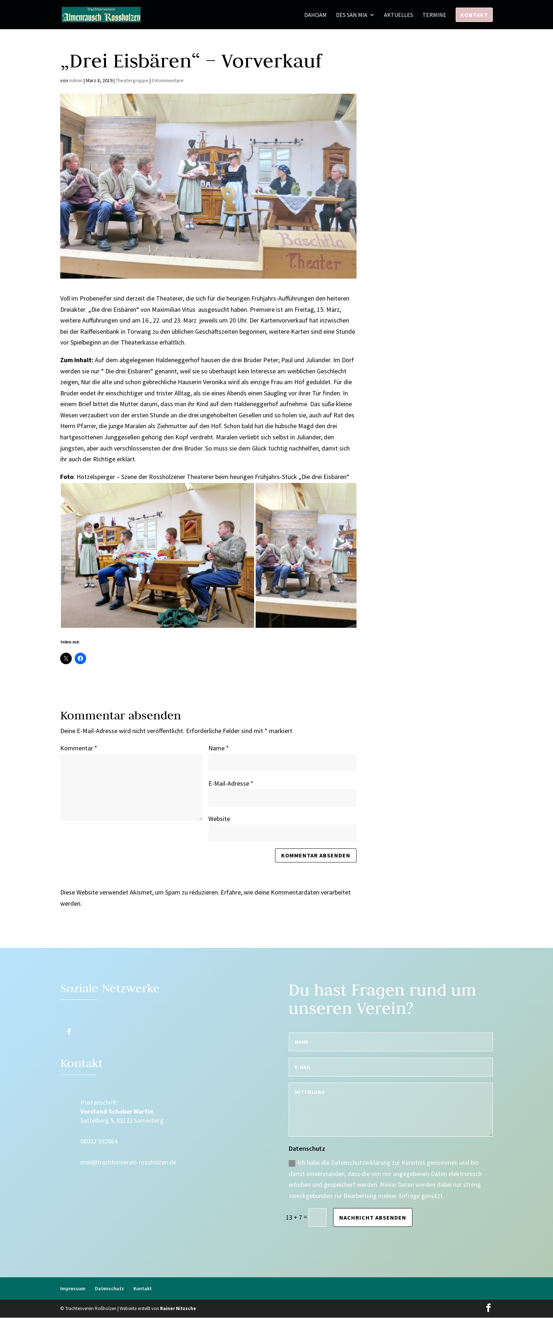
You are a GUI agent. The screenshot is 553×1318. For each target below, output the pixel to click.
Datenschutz (109, 1288)
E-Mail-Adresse (230, 783)
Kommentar (78, 748)
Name (218, 748)
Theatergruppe (132, 80)
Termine (434, 15)
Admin (76, 80)
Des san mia (351, 15)
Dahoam (315, 15)
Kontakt (474, 14)
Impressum (72, 1288)
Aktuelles (398, 15)
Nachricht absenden (372, 1217)
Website (219, 819)
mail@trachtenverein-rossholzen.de (128, 1162)
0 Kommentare (167, 80)
